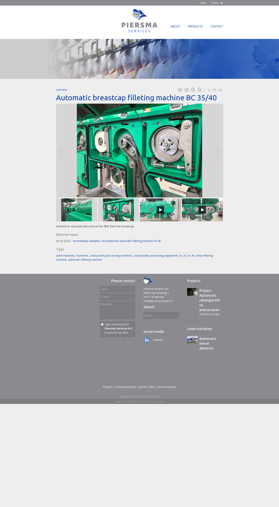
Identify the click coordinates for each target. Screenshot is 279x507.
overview (61, 89)
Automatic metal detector (207, 343)
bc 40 (191, 255)
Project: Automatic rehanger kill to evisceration (209, 300)
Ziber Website (130, 401)
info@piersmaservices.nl (157, 301)
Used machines (167, 387)
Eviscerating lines (126, 387)
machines (82, 255)
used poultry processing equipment (156, 255)
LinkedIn (153, 339)
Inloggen (118, 401)
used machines (65, 255)
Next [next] (218, 150)
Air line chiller (147, 387)
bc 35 (183, 255)
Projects (108, 387)
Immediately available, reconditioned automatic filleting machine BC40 (117, 241)
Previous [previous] (61, 150)
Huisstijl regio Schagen (155, 401)
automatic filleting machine (85, 259)
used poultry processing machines (111, 255)
